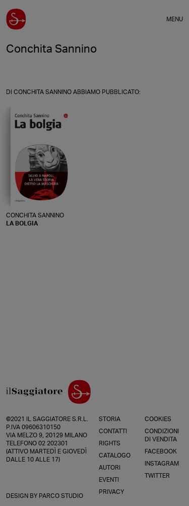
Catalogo (115, 455)
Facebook (161, 451)
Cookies (158, 419)
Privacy (111, 492)
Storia (109, 419)
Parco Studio (61, 496)
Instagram (162, 464)
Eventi (109, 480)
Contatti (113, 431)
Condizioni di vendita (162, 435)
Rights (109, 443)
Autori (109, 468)
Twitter (157, 476)
